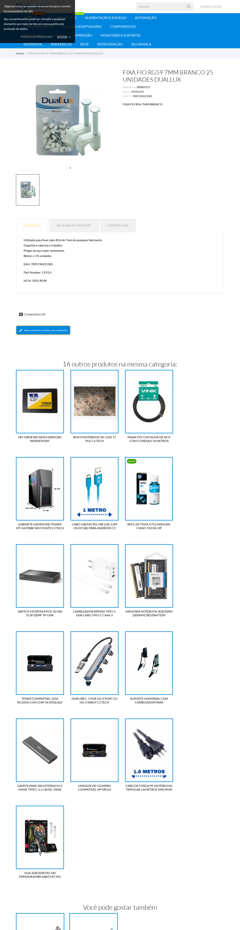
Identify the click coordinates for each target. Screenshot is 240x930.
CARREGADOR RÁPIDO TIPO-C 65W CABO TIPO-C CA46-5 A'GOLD (200, 526)
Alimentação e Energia (105, 18)
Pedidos (74, 866)
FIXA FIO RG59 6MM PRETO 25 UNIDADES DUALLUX (93, 807)
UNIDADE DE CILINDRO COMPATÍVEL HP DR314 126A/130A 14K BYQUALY (93, 700)
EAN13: (127, 96)
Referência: (129, 87)
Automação (145, 18)
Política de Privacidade (37, 36)
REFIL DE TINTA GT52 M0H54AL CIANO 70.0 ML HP (93, 526)
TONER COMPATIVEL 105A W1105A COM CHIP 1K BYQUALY (93, 613)
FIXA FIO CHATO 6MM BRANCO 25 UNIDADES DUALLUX (40, 807)
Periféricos (61, 44)
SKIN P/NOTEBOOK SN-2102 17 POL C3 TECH (93, 439)
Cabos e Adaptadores (82, 26)
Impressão (82, 35)
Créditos (74, 872)
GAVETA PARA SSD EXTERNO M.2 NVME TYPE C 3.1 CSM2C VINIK (39, 700)
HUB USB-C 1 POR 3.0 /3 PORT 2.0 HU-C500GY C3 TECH (147, 613)
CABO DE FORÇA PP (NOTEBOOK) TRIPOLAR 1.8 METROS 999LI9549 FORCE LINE (146, 700)
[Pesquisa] (189, 6)
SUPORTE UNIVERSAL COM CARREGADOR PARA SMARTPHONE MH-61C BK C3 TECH (200, 613)
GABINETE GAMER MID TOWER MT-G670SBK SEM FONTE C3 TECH (200, 439)
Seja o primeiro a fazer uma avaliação (43, 330)
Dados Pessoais (78, 861)
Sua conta (77, 851)
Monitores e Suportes (120, 35)
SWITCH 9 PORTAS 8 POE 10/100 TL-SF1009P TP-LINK (147, 526)
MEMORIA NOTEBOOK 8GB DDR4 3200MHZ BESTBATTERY (39, 613)
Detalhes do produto (74, 225)
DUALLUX (138, 91)
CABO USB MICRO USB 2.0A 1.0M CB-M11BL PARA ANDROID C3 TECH (40, 526)
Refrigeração (110, 44)
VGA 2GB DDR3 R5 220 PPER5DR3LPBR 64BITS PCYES (200, 700)
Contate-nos (117, 225)
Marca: (127, 91)
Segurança (141, 44)
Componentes (123, 26)
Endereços (75, 878)
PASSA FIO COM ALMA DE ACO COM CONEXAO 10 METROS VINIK (146, 439)
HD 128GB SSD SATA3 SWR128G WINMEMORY (40, 439)
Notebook (32, 44)
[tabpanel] (66, 120)
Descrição (32, 225)
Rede (84, 44)
